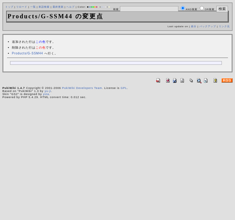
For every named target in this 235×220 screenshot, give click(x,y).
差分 (193, 26)
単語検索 (44, 7)
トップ (9, 7)
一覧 (33, 7)
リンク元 (224, 26)
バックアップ (208, 26)
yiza (46, 94)
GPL (124, 88)
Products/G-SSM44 (27, 53)
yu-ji (48, 91)
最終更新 (58, 7)
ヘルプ (70, 7)
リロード (21, 7)
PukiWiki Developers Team (82, 88)
